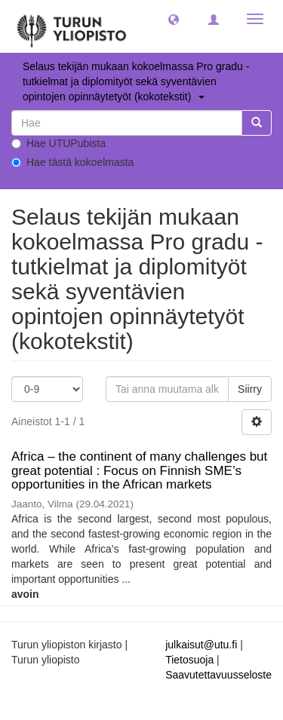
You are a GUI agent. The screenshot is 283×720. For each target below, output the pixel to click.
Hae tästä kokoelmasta (72, 162)
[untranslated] (126, 123)
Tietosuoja (189, 660)
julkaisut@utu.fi (201, 645)
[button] (173, 19)
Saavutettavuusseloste (218, 675)
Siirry (250, 389)
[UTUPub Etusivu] (71, 26)
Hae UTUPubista (58, 143)
